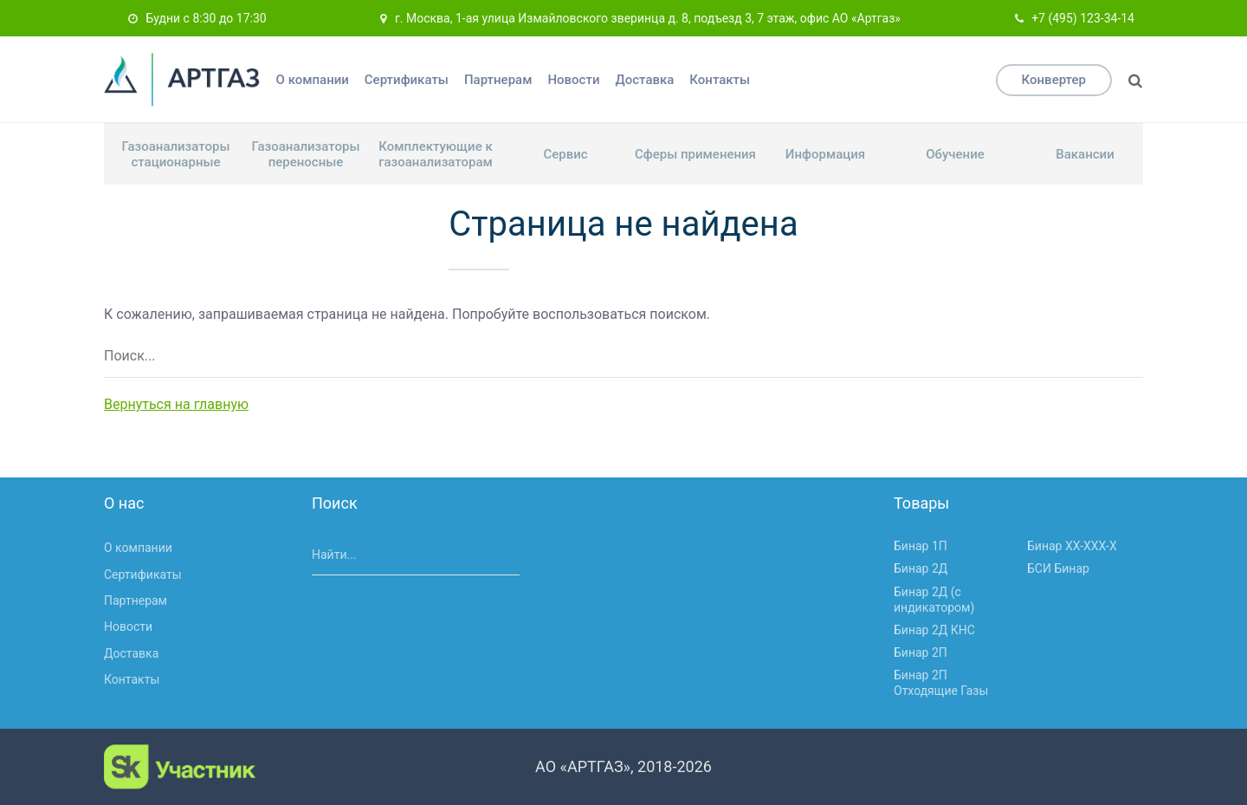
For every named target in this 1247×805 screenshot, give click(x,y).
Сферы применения (695, 154)
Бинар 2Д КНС (934, 630)
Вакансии (1085, 154)
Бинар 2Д (920, 568)
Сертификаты (407, 80)
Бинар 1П (920, 546)
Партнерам (498, 80)
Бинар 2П (920, 652)
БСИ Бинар (1058, 568)
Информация (825, 154)
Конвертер (1054, 80)
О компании (312, 80)
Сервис (565, 154)
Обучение (955, 154)
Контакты (719, 80)
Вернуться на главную (176, 404)
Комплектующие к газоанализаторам (435, 154)
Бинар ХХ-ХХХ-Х (1072, 546)
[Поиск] (1135, 80)
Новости (573, 80)
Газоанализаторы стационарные (176, 154)
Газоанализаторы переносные (306, 154)
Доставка (644, 80)
